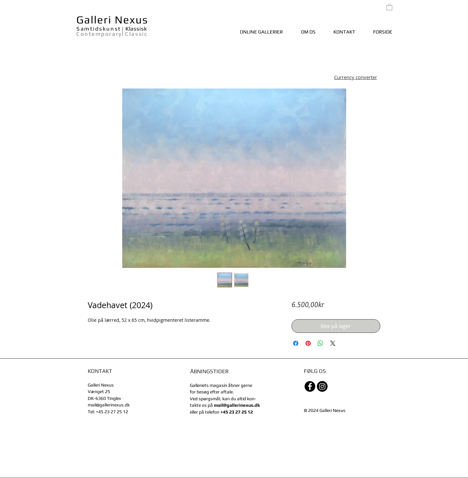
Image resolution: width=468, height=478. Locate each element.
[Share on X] (333, 343)
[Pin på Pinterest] (308, 343)
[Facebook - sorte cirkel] (310, 386)
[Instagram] (322, 386)
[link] (389, 6)
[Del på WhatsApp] (320, 343)
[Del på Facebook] (296, 343)
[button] (355, 78)
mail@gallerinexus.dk (109, 404)
